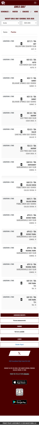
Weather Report (19, 344)
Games (5, 32)
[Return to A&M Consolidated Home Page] (3, 2)
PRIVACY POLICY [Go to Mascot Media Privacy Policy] (7, 423)
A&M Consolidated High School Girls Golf (19, 361)
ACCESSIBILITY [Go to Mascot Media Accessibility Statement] (16, 423)
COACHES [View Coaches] (25, 12)
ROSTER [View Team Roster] (15, 12)
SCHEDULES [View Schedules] (5, 12)
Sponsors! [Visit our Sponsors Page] (26, 374)
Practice (13, 32)
